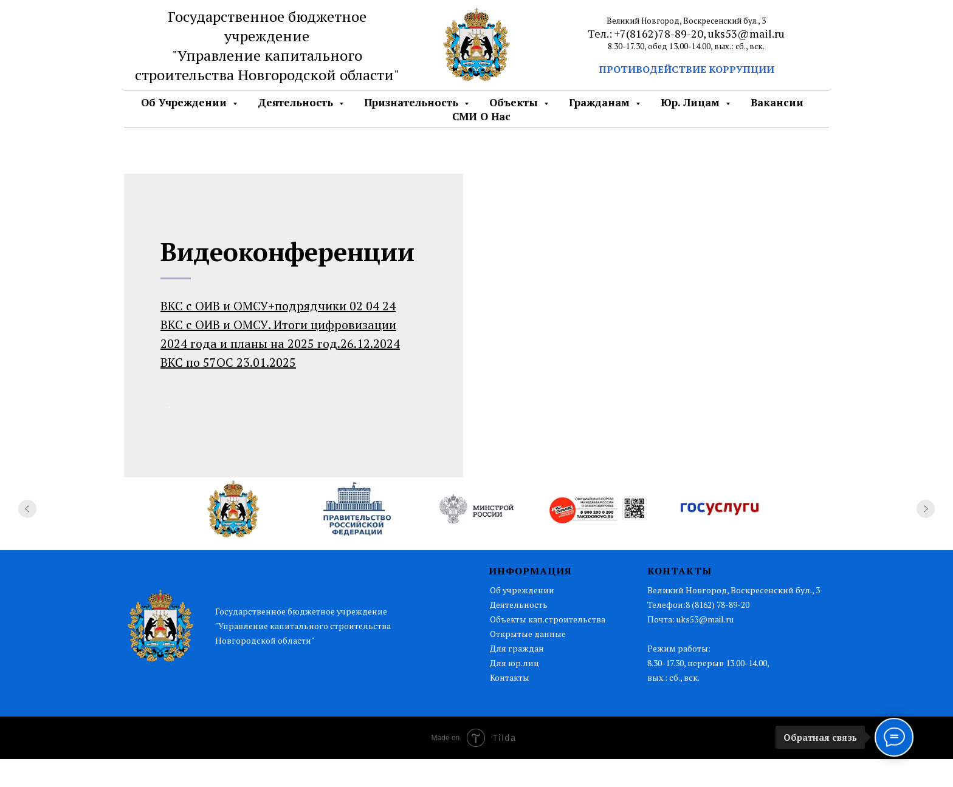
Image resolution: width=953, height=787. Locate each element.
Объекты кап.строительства (547, 647)
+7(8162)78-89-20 (658, 33)
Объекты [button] (515, 102)
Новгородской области (316, 74)
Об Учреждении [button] (185, 102)
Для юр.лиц (514, 691)
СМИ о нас (481, 116)
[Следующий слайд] (926, 537)
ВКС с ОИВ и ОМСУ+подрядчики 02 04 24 (278, 306)
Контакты (509, 705)
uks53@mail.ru (746, 33)
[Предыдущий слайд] (27, 537)
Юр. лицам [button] (692, 102)
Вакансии (777, 102)
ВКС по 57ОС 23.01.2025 (228, 362)
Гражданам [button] (601, 102)
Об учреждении (522, 618)
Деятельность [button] (297, 102)
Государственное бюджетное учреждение (267, 26)
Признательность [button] (412, 102)
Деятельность (519, 632)
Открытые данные (528, 661)
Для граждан (517, 676)
